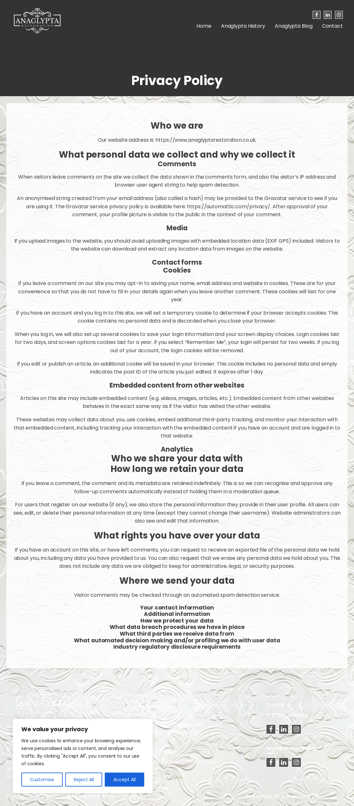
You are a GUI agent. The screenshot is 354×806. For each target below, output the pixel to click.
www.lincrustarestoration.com (171, 724)
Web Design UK (262, 796)
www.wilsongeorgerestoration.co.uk (177, 717)
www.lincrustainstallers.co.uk (169, 731)
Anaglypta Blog (294, 26)
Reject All (84, 779)
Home (203, 26)
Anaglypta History (243, 26)
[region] (83, 756)
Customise (42, 779)
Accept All (124, 779)
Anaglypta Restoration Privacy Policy (176, 762)
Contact (332, 26)
